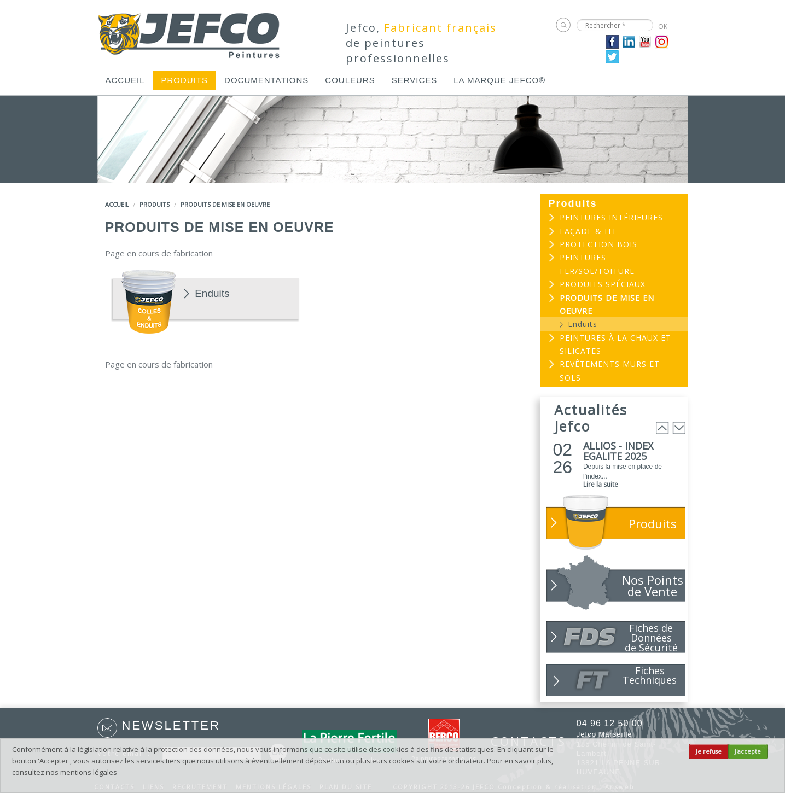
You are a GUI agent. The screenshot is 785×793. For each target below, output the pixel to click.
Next (678, 428)
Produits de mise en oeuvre (225, 204)
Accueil (125, 80)
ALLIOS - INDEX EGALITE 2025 (618, 451)
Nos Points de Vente (652, 585)
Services (415, 80)
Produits (184, 80)
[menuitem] (125, 80)
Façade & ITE (589, 231)
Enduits (212, 294)
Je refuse (709, 751)
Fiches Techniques (650, 675)
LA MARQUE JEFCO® (499, 80)
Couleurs (350, 80)
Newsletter (171, 725)
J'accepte (748, 751)
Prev (662, 428)
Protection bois (598, 244)
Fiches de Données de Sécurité (651, 637)
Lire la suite (600, 484)
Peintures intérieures (611, 217)
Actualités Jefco (590, 417)
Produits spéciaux (603, 284)
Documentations (266, 80)
